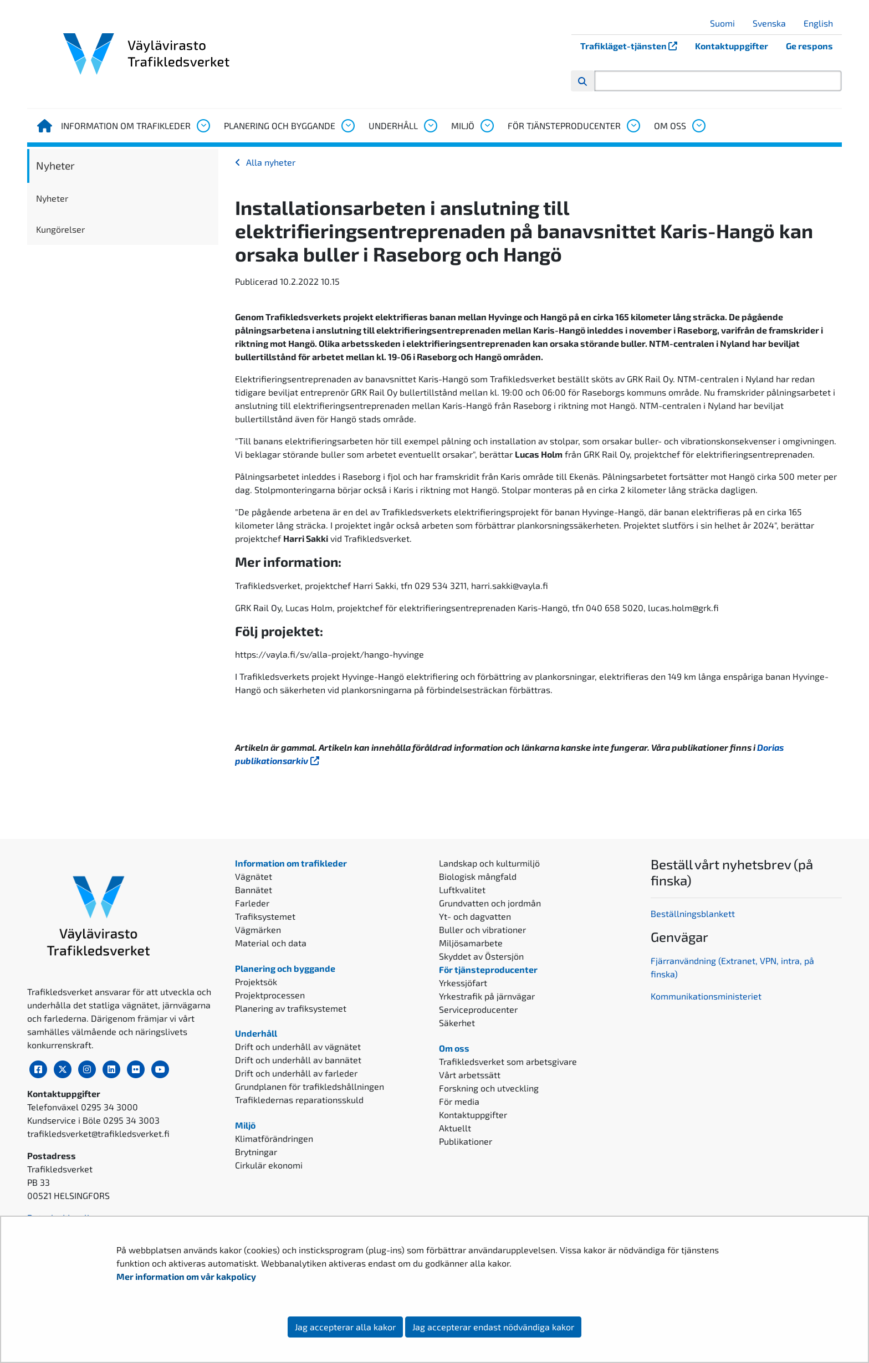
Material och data (270, 942)
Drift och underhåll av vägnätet (298, 1046)
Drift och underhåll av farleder (296, 1073)
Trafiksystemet (265, 916)
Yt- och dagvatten (475, 916)
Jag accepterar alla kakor (345, 1326)
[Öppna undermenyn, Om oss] (698, 125)
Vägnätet (253, 876)
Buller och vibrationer (482, 929)
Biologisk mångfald (478, 876)
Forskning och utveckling (489, 1088)
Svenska (773, 23)
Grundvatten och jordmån (490, 903)
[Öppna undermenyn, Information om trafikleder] (203, 125)
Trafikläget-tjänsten (633, 45)
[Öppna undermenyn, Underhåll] (430, 125)
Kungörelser (60, 229)
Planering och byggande (279, 125)
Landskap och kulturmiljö (489, 863)
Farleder (252, 903)
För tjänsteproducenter (564, 125)
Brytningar (256, 1151)
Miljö (462, 125)
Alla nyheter (270, 162)
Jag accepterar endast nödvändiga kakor (493, 1326)
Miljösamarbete (471, 942)
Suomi (726, 23)
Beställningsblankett (694, 913)
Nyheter (55, 165)
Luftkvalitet (462, 889)
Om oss (670, 125)
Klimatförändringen (274, 1138)
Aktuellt (455, 1128)
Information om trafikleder (126, 125)
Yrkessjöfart (463, 982)
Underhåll (393, 125)
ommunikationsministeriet (708, 996)
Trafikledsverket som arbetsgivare (508, 1061)
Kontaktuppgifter (731, 45)
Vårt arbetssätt (469, 1074)
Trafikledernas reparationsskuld (299, 1099)
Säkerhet (457, 1022)
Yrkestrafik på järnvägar (487, 996)
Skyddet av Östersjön (481, 956)
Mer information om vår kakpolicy (187, 1276)
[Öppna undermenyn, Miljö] (486, 125)
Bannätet (253, 889)
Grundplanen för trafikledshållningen (309, 1086)
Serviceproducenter (478, 1009)
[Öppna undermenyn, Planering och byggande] (347, 125)
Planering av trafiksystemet (290, 1008)
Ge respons (809, 45)
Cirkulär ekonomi (269, 1165)
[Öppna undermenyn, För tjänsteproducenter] (633, 125)
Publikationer (465, 1141)
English (822, 23)
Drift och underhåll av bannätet (298, 1059)
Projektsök (256, 981)
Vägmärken (258, 929)
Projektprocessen (270, 995)
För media (459, 1101)
